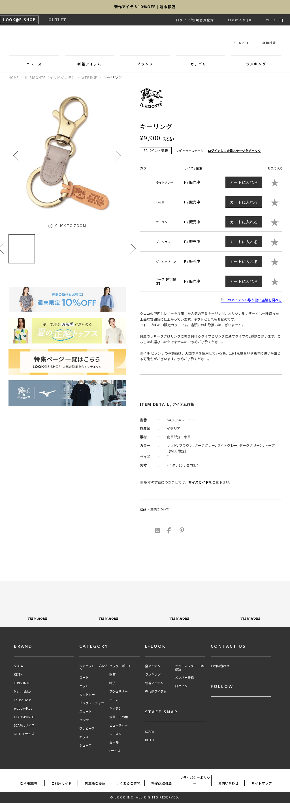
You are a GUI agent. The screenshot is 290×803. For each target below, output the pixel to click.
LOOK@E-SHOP (19, 19)
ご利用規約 (28, 783)
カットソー (87, 694)
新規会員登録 (203, 20)
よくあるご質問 (128, 783)
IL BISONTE (22, 682)
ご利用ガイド (61, 783)
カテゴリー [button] (200, 63)
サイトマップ (261, 783)
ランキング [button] (256, 63)
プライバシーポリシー (195, 780)
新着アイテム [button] (89, 63)
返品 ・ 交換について (154, 509)
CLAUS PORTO (24, 716)
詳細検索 (269, 42)
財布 (112, 674)
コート (84, 677)
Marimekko (22, 691)
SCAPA (18, 665)
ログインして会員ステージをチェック (234, 150)
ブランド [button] (145, 63)
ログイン (183, 20)
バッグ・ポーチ (120, 665)
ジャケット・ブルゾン (93, 667)
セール (114, 742)
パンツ (84, 720)
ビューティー (118, 725)
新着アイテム (154, 682)
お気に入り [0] (240, 20)
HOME (13, 77)
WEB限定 (89, 77)
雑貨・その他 (118, 716)
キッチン (115, 708)
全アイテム (152, 665)
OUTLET (57, 19)
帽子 (112, 682)
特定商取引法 (161, 783)
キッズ (84, 736)
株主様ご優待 (95, 783)
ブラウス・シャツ (91, 703)
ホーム (114, 699)
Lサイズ (114, 750)
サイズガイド (198, 482)
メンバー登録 (184, 677)
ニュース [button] (34, 63)
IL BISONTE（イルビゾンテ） (50, 77)
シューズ (85, 745)
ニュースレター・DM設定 (189, 667)
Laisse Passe (22, 699)
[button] (118, 155)
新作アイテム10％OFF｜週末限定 (145, 7)
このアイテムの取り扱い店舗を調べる (251, 299)
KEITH (18, 674)
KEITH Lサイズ (24, 733)
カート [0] (274, 20)
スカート (85, 711)
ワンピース (87, 728)
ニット (84, 686)
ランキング (153, 674)
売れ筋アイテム (156, 691)
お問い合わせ (220, 665)
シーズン (115, 733)
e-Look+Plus (23, 708)
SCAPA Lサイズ (24, 725)
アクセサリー (118, 691)
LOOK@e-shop (145, 42)
